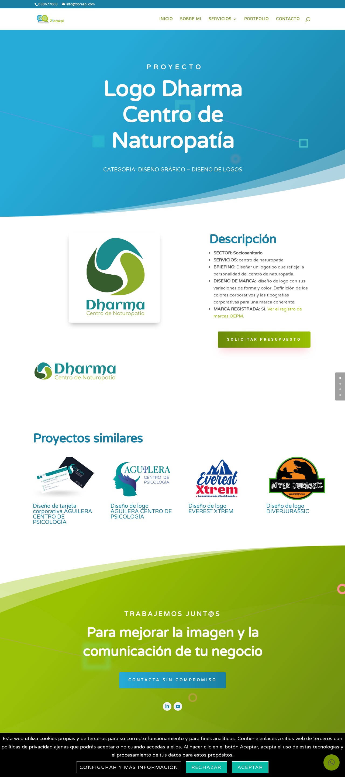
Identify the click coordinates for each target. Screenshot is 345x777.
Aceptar (250, 767)
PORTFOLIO (256, 19)
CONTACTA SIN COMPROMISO (172, 680)
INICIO (166, 19)
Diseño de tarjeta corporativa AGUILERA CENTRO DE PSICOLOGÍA (62, 514)
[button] (331, 762)
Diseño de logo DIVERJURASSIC (287, 509)
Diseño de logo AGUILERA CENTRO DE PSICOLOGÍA (141, 511)
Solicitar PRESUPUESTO (264, 339)
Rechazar (206, 767)
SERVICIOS (220, 19)
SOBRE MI (190, 19)
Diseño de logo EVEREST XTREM (210, 509)
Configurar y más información (129, 767)
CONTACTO (288, 19)
